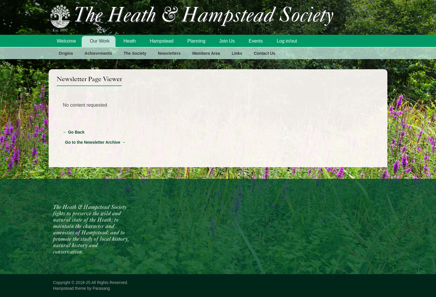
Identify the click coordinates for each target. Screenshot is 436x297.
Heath (130, 41)
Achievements (98, 53)
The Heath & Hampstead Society (203, 16)
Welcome (66, 41)
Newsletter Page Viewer (89, 79)
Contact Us (264, 53)
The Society (135, 53)
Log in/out (287, 41)
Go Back (74, 132)
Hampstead (161, 41)
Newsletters (169, 53)
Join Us (227, 41)
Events (256, 41)
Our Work (99, 41)
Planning (196, 41)
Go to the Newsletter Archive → (95, 142)
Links (237, 53)
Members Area (206, 53)
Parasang (101, 288)
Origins (66, 53)
